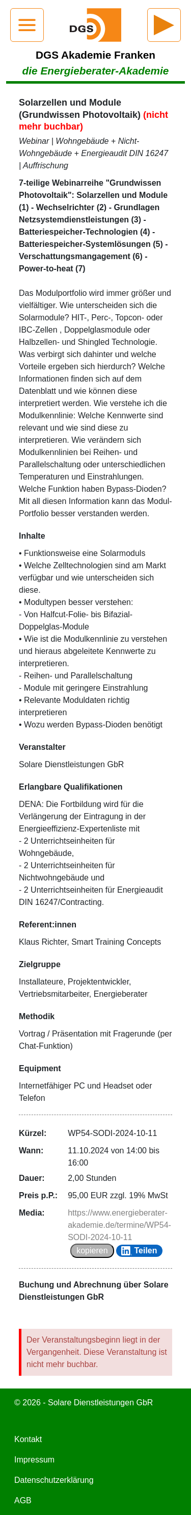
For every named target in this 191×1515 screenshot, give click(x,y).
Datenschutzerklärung (54, 1480)
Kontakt (28, 1439)
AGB (23, 1500)
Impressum (34, 1459)
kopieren (91, 1250)
